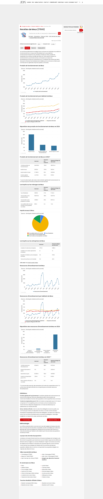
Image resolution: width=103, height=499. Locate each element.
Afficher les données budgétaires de (28, 43)
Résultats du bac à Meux (27, 484)
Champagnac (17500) (26, 454)
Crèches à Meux (46, 467)
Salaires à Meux (25, 467)
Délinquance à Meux (47, 475)
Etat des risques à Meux (47, 471)
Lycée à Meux (45, 465)
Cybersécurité (53, 2)
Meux (42, 26)
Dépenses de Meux (54, 419)
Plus (76, 2)
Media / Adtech (39, 2)
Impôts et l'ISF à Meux (26, 471)
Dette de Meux (26, 419)
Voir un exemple (80, 32)
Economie (71, 2)
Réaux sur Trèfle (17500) (27, 456)
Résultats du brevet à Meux (48, 483)
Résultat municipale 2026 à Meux (29, 483)
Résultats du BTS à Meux (48, 484)
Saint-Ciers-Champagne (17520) (50, 456)
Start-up (46, 2)
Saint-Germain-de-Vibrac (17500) (29, 458)
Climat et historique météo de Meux (30, 473)
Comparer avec (46, 43)
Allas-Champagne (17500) (48, 454)
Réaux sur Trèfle (44, 36)
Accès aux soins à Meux (47, 473)
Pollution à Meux (46, 477)
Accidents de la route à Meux (28, 475)
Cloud (66, 2)
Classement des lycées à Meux (28, 477)
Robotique (61, 2)
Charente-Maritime (35, 26)
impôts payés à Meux (33, 262)
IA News (29, 2)
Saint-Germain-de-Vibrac (54, 36)
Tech (33, 2)
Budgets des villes (26, 26)
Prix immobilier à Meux (26, 469)
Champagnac (37, 36)
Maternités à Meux (46, 469)
